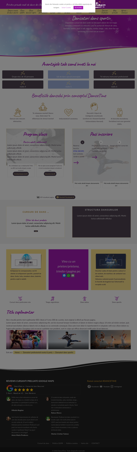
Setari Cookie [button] (66, 7)
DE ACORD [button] (78, 7)
